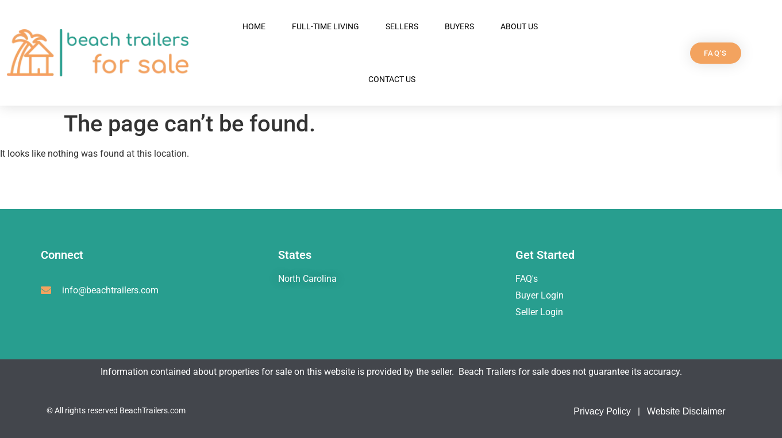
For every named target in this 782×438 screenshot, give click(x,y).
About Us (519, 26)
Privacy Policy (602, 411)
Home (253, 26)
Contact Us (391, 79)
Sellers (402, 26)
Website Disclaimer (686, 411)
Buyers (459, 26)
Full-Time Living (325, 26)
